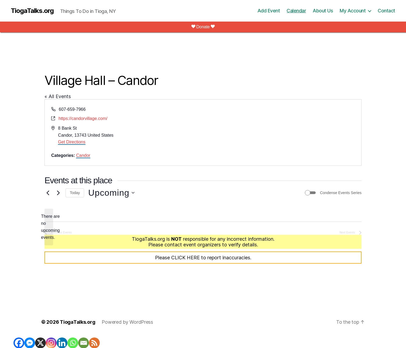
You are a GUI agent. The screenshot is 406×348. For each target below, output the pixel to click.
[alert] (48, 227)
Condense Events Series (341, 193)
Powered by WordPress (127, 322)
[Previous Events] (47, 192)
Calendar (296, 10)
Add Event (268, 10)
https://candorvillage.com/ (83, 118)
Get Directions (71, 142)
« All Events (57, 96)
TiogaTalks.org (32, 11)
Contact (386, 10)
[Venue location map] (282, 132)
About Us (323, 10)
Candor (83, 155)
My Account (353, 10)
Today (75, 193)
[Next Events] (58, 192)
